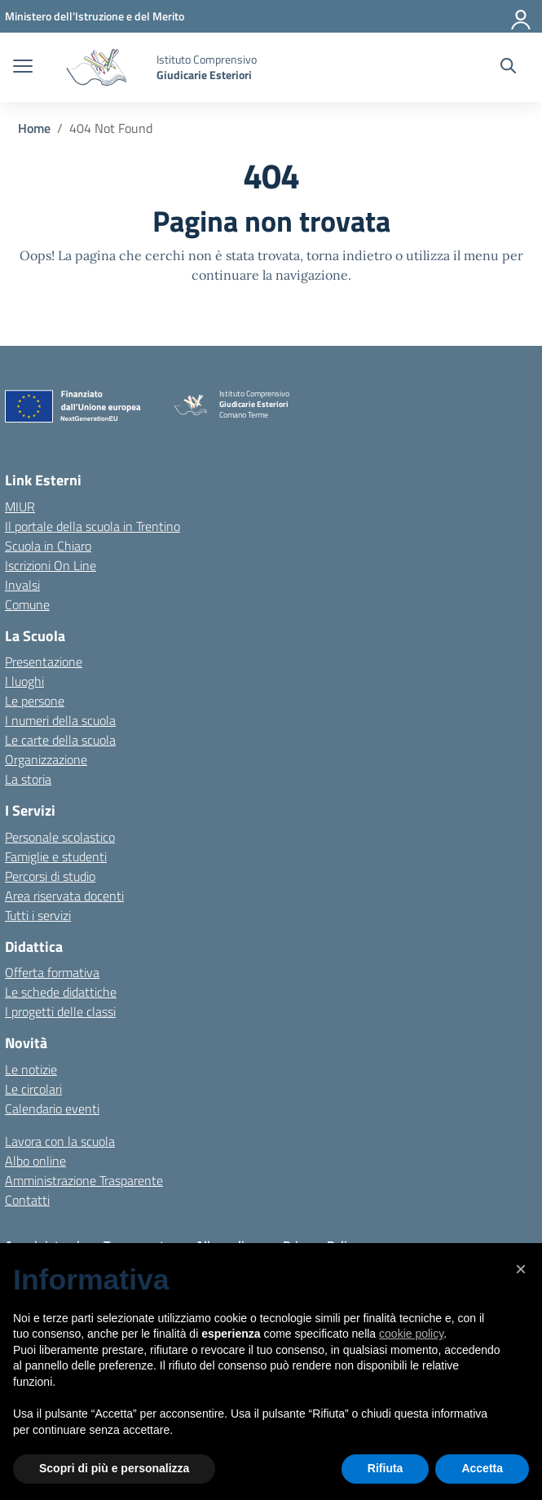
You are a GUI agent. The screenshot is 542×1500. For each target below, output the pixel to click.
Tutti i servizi (38, 915)
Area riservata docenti (64, 895)
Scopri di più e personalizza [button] (114, 1468)
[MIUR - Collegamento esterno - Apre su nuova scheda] (94, 15)
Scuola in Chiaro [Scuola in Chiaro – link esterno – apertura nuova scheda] (48, 545)
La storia (28, 779)
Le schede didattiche (61, 992)
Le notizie (31, 1069)
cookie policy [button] (411, 1333)
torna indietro (349, 255)
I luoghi (24, 681)
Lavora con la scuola (60, 1141)
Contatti (27, 1200)
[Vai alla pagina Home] (34, 128)
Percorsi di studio (50, 876)
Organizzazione (46, 759)
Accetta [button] (482, 1468)
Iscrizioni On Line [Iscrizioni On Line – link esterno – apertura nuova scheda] (50, 565)
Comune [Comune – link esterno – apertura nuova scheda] (27, 604)
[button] (521, 1269)
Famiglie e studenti (56, 856)
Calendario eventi (52, 1108)
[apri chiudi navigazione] (23, 67)
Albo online (35, 1160)
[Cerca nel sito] (508, 67)
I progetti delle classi (60, 1011)
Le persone (34, 700)
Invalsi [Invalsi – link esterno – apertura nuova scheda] (22, 585)
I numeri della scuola (60, 720)
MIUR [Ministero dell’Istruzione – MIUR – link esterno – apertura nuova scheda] (20, 506)
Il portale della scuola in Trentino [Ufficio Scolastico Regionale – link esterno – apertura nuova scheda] (92, 526)
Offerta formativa (52, 972)
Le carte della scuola (60, 740)
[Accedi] (521, 16)
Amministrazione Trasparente (84, 1180)
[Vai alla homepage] (96, 67)
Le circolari (33, 1089)
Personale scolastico (60, 837)
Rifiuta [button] (385, 1468)
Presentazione (43, 661)
